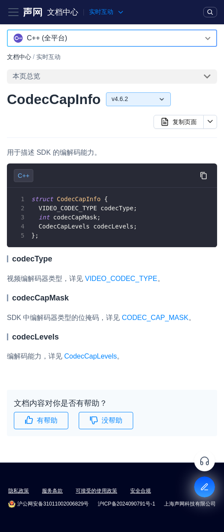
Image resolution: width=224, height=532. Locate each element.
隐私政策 (18, 491)
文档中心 (62, 12)
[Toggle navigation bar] (13, 12)
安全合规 (140, 491)
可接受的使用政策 (96, 491)
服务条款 (52, 491)
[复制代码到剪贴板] (203, 175)
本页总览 (26, 76)
